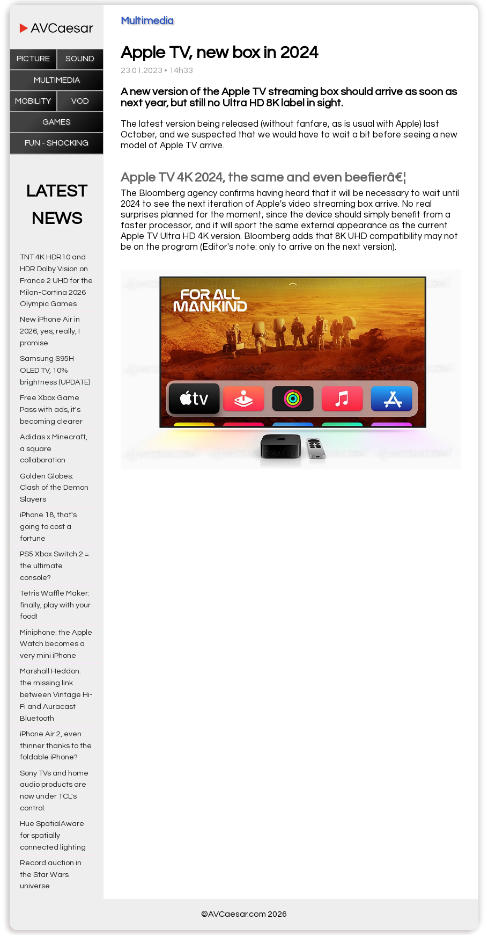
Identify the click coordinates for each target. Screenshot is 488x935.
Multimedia (57, 80)
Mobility (33, 101)
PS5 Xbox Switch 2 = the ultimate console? (54, 566)
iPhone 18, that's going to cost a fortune (48, 526)
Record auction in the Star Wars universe (51, 874)
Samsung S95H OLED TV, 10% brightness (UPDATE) (55, 370)
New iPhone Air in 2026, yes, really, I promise (50, 331)
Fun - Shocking (56, 143)
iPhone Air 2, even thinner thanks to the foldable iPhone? (56, 746)
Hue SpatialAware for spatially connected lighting (53, 835)
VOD (80, 101)
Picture (33, 59)
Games (56, 122)
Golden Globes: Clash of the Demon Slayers (54, 488)
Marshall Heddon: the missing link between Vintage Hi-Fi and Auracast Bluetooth (56, 694)
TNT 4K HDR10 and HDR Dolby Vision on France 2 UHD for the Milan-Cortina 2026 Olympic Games (56, 280)
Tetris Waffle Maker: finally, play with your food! (55, 605)
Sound (79, 59)
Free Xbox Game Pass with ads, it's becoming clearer (51, 409)
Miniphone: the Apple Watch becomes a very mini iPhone (56, 644)
